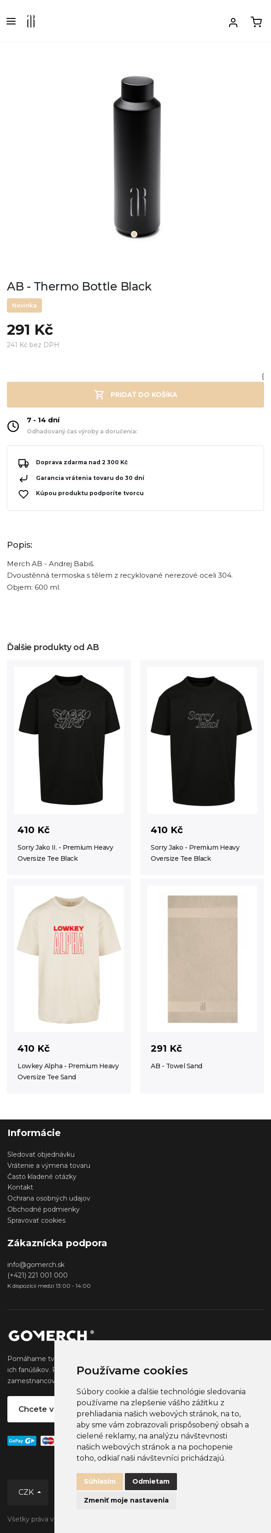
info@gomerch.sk (36, 1265)
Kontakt (20, 1187)
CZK (26, 1492)
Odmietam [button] (151, 1481)
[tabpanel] (135, 160)
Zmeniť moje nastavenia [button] (126, 1500)
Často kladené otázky (42, 1176)
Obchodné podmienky (43, 1209)
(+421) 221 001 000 (37, 1275)
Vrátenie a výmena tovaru (48, 1165)
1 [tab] (134, 234)
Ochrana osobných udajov (48, 1198)
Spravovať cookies (36, 1220)
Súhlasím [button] (100, 1481)
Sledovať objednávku (41, 1154)
